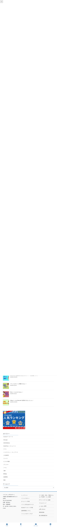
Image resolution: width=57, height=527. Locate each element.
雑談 (4, 480)
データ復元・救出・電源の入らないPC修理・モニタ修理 (46, 496)
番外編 (5, 473)
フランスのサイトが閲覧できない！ (18, 383)
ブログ (21, 524)
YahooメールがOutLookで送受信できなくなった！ (22, 400)
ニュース (5, 458)
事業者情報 (41, 512)
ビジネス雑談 (6, 461)
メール (5, 467)
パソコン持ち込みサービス (27, 504)
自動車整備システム (26, 510)
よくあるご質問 (42, 506)
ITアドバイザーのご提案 (44, 500)
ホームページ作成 (25, 501)
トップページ (24, 495)
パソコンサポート (25, 498)
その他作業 (6, 455)
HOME (7, 524)
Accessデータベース (8, 436)
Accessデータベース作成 (27, 507)
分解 (4, 470)
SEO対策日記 (6, 443)
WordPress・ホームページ (9, 446)
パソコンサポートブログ (27, 513)
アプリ (5, 449)
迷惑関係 (5, 477)
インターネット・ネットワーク (10, 452)
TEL (50, 524)
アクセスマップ (42, 503)
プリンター (6, 464)
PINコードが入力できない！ (16, 392)
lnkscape (5, 439)
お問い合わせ (42, 509)
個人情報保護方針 (43, 515)
